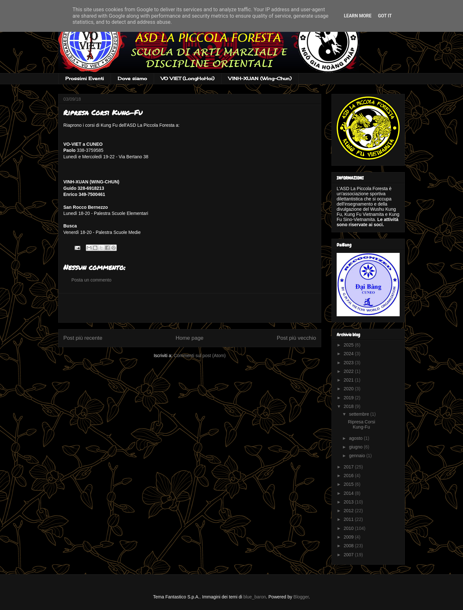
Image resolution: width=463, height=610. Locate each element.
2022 (349, 371)
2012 (349, 510)
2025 (349, 344)
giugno (356, 446)
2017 (349, 466)
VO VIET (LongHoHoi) (187, 78)
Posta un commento (91, 279)
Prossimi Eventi (84, 78)
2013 (349, 501)
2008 (349, 545)
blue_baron (254, 596)
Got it (385, 15)
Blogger (301, 596)
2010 (349, 528)
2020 (349, 388)
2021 (349, 380)
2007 (349, 554)
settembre (359, 414)
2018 (349, 406)
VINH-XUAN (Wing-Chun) (260, 78)
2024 (349, 353)
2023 (349, 362)
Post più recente (82, 338)
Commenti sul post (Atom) (200, 355)
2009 (349, 537)
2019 (349, 397)
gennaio (357, 455)
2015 (349, 484)
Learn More (357, 15)
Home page (190, 338)
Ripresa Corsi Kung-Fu (361, 424)
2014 (349, 493)
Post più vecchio (296, 338)
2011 (349, 519)
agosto (356, 438)
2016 (349, 475)
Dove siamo (132, 78)
